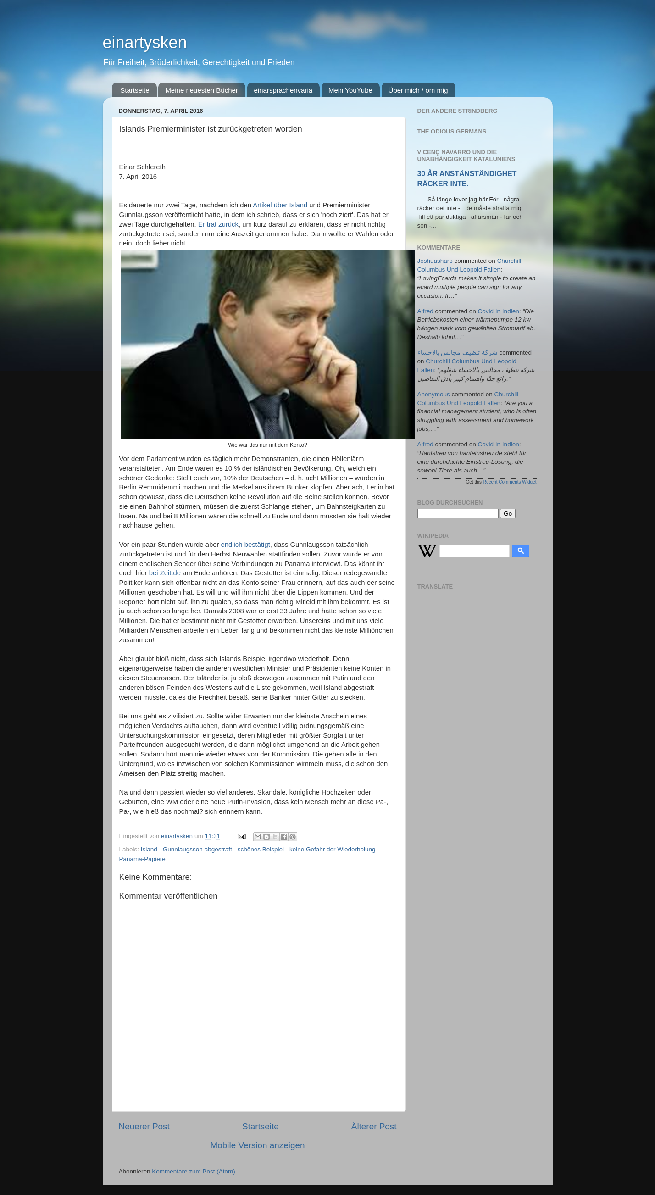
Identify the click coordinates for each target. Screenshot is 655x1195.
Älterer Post (374, 1126)
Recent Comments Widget (510, 481)
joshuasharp (435, 260)
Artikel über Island (280, 205)
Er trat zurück (218, 224)
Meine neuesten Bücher (201, 90)
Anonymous (433, 394)
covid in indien (498, 311)
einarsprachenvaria (283, 90)
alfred (425, 311)
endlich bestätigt (245, 544)
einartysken (145, 42)
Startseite (134, 90)
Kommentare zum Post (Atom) (193, 1171)
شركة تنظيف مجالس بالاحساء (457, 352)
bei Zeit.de (165, 573)
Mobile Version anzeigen (258, 1145)
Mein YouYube (350, 90)
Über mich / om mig (418, 90)
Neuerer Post (144, 1126)
